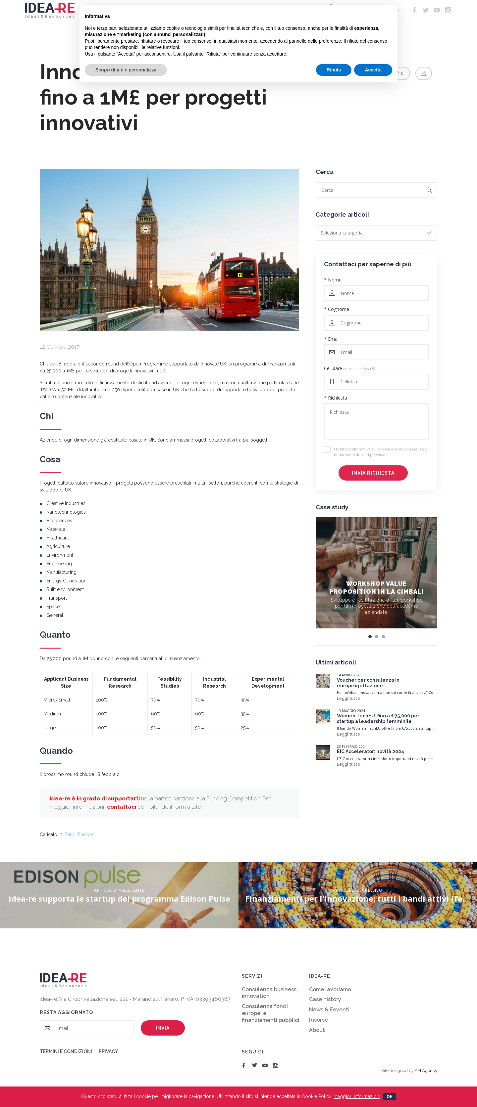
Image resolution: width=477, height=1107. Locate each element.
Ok (390, 1096)
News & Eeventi (329, 1009)
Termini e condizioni (66, 1051)
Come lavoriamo (330, 989)
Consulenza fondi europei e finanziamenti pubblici (270, 1013)
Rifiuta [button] (334, 69)
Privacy (108, 1051)
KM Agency (426, 1070)
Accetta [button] (373, 69)
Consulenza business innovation (269, 993)
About (317, 1030)
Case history (325, 999)
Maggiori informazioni (357, 1096)
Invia (163, 1028)
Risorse (318, 1020)
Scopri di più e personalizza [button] (125, 69)
